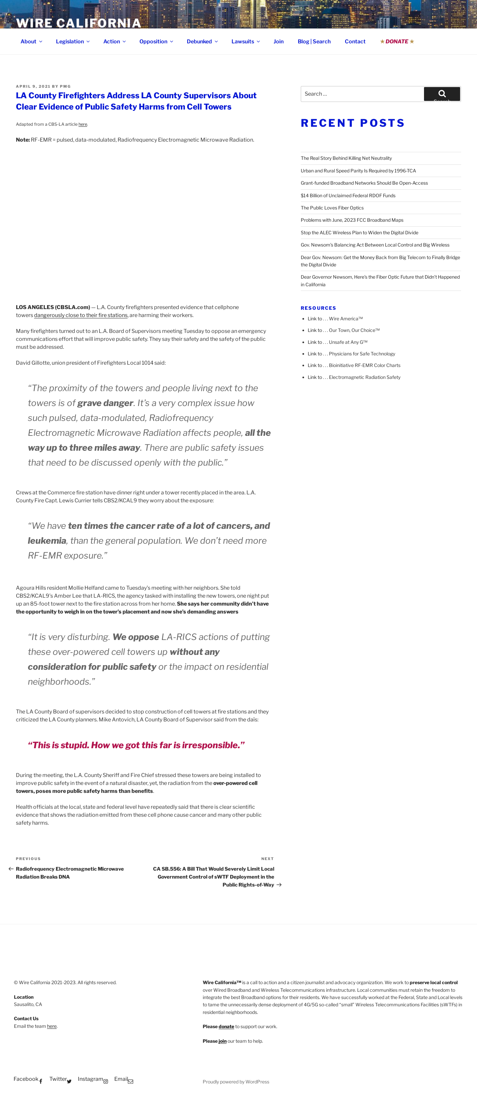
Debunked (203, 41)
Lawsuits (246, 41)
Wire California (79, 23)
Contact (355, 41)
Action (115, 41)
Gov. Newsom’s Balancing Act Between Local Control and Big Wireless (375, 245)
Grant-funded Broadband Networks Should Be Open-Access (364, 183)
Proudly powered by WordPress (236, 1081)
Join (279, 41)
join (223, 1041)
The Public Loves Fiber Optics (332, 207)
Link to (315, 318)
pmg (65, 86)
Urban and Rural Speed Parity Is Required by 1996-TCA (358, 170)
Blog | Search (314, 41)
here (83, 124)
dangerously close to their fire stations (81, 315)
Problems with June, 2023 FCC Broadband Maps (352, 220)
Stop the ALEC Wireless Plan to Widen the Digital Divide (359, 232)
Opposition (156, 41)
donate (226, 1026)
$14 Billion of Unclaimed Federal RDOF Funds (348, 195)
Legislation (73, 41)
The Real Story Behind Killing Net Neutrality (346, 158)
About (32, 41)
